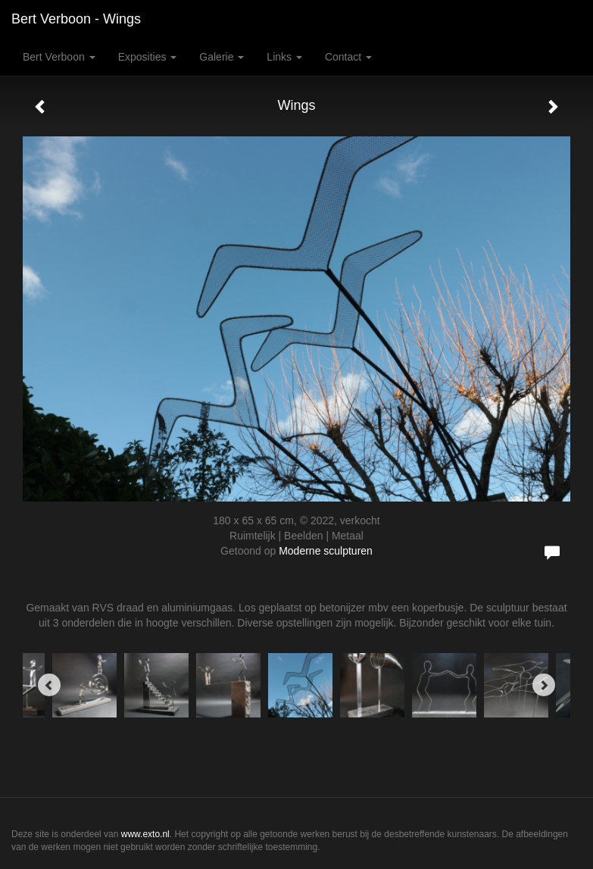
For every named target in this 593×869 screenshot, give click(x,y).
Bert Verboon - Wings (76, 19)
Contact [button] (348, 57)
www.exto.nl (145, 834)
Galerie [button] (221, 57)
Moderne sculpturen (326, 551)
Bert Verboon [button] (59, 57)
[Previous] (49, 685)
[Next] (543, 685)
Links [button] (284, 57)
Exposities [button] (147, 57)
